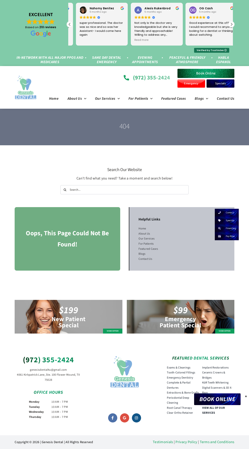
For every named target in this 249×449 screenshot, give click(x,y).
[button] (231, 24)
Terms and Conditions (217, 442)
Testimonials (163, 442)
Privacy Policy (186, 442)
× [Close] (246, 396)
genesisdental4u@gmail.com (48, 370)
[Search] (65, 189)
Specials (224, 220)
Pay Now (225, 236)
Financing (225, 228)
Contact (224, 213)
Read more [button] (80, 40)
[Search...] (124, 189)
